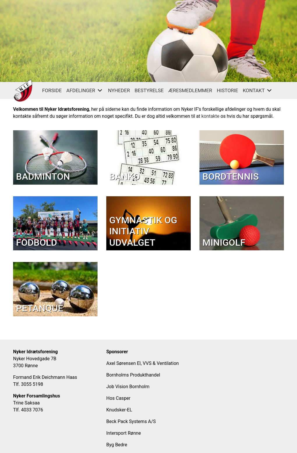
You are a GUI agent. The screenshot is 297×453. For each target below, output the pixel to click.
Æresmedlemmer (190, 90)
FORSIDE (52, 90)
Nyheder (119, 90)
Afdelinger (84, 90)
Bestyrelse (149, 90)
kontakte (210, 116)
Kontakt (258, 90)
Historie (227, 90)
